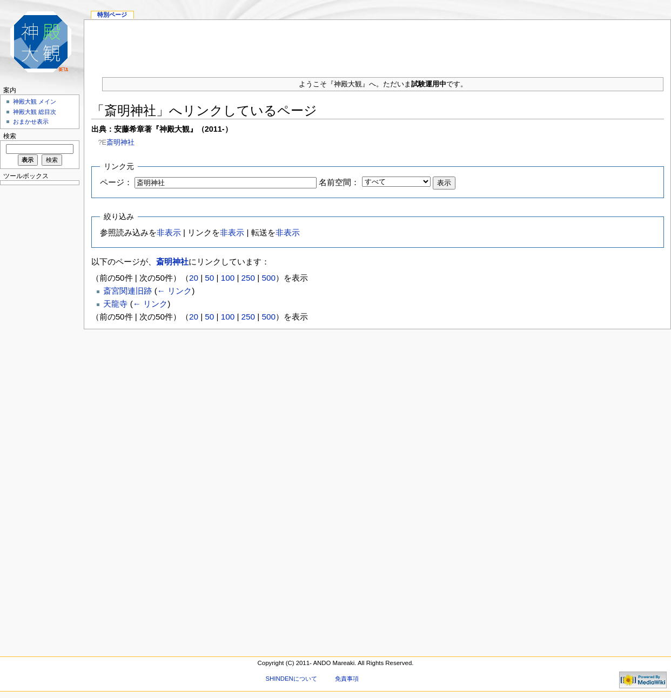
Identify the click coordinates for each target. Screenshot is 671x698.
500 (268, 277)
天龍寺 (115, 303)
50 (209, 277)
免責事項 (347, 678)
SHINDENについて (291, 678)
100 (227, 277)
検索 (9, 136)
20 (193, 277)
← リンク (174, 290)
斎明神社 (120, 142)
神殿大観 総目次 (34, 112)
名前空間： (339, 182)
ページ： (116, 182)
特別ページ (112, 14)
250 (248, 277)
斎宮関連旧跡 (127, 290)
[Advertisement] (37, 351)
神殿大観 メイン (34, 101)
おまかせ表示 (31, 121)
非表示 (169, 232)
